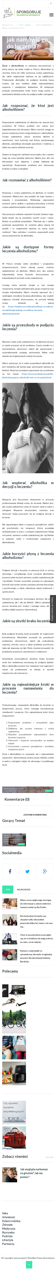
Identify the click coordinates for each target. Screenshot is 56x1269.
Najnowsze (23, 889)
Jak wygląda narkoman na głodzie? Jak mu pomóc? (34, 1173)
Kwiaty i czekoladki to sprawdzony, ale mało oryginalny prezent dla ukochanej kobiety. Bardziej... (36, 956)
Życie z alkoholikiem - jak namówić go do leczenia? (27, 36)
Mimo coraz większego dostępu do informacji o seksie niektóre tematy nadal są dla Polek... (35, 903)
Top (8, 889)
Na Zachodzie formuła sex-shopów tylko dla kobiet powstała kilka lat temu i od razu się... (36, 921)
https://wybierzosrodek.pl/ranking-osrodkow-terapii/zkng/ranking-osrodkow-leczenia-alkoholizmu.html (28, 310)
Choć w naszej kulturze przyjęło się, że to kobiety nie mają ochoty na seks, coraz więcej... (36, 938)
